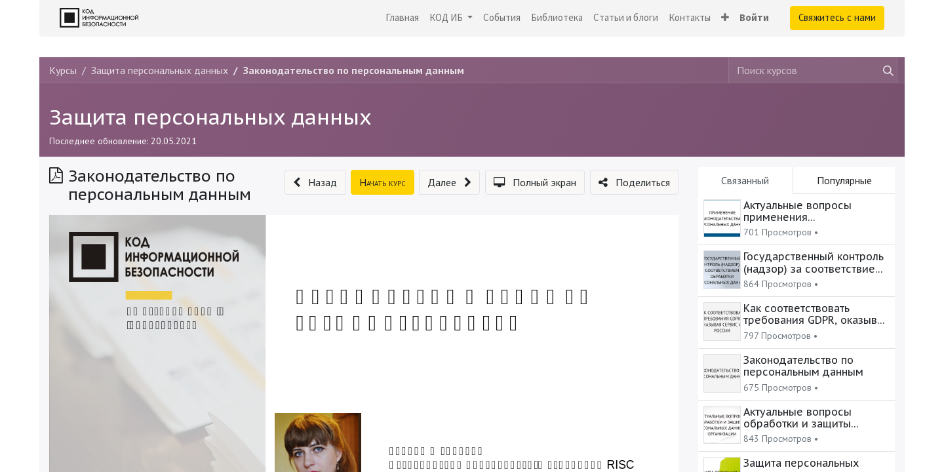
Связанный (745, 180)
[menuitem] (402, 18)
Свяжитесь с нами (837, 17)
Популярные (844, 180)
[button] (725, 18)
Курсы (63, 70)
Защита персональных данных (210, 116)
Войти (754, 17)
